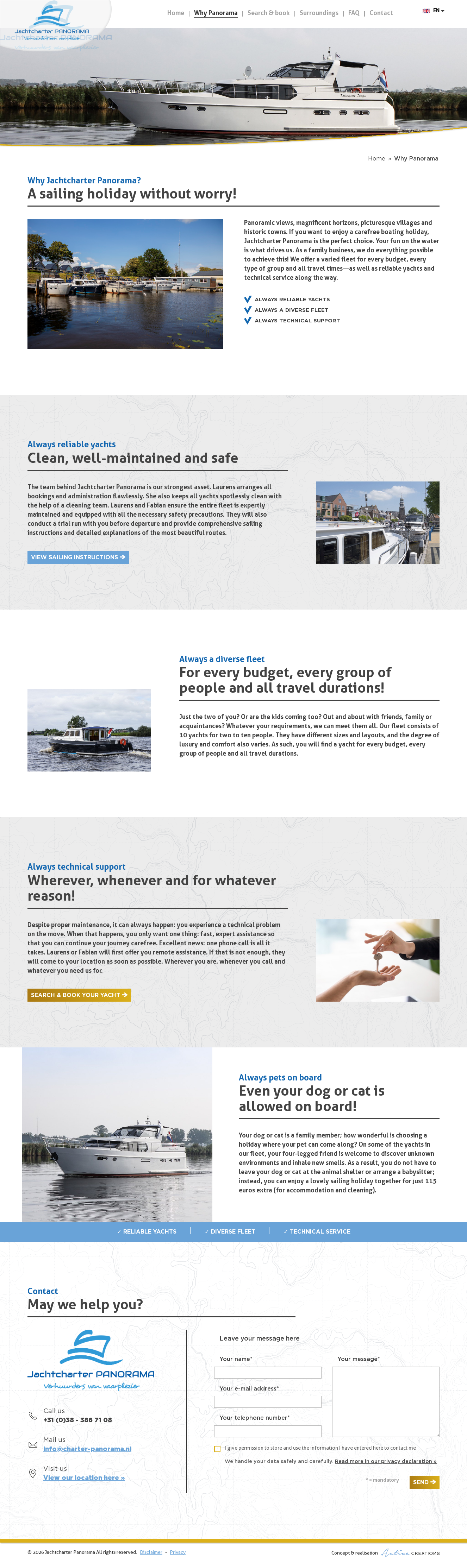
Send (421, 1482)
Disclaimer (151, 1552)
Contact (381, 14)
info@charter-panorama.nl (87, 1449)
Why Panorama (216, 14)
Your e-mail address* (249, 1389)
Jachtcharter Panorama (63, 29)
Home (175, 14)
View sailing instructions (74, 557)
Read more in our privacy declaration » (386, 1461)
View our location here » (84, 1478)
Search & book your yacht (75, 995)
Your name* (236, 1359)
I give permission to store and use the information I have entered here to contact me (320, 1448)
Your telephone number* (254, 1418)
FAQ (354, 14)
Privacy (178, 1552)
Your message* (358, 1359)
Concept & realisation (385, 1553)
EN (436, 14)
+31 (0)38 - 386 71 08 (77, 1420)
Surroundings (319, 14)
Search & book (269, 14)
